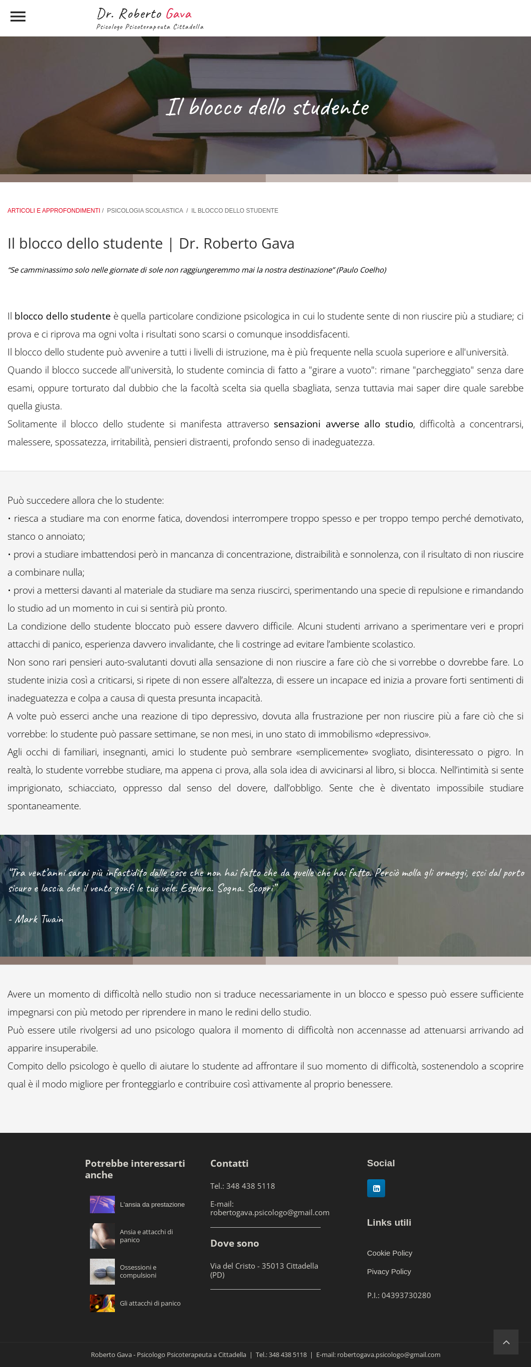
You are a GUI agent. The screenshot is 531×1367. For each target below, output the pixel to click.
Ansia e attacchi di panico (146, 1235)
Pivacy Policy (389, 1271)
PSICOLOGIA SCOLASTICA (145, 210)
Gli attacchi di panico (150, 1303)
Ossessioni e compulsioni (138, 1271)
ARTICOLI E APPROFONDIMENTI (54, 210)
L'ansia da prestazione (152, 1204)
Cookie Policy (390, 1253)
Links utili (389, 1222)
